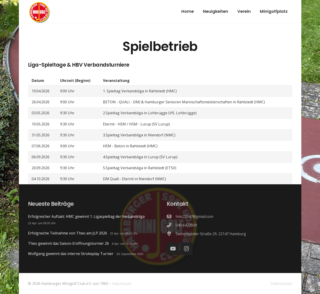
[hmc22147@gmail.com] (171, 216)
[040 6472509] (171, 225)
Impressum (121, 283)
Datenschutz (281, 283)
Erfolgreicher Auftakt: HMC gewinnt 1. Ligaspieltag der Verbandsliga (86, 216)
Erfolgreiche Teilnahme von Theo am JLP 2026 (67, 233)
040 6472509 (186, 225)
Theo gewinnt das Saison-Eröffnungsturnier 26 (68, 243)
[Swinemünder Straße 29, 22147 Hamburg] (171, 234)
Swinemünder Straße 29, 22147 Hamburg (211, 233)
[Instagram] (186, 248)
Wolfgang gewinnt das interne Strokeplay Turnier (70, 253)
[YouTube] (173, 248)
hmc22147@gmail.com (194, 216)
